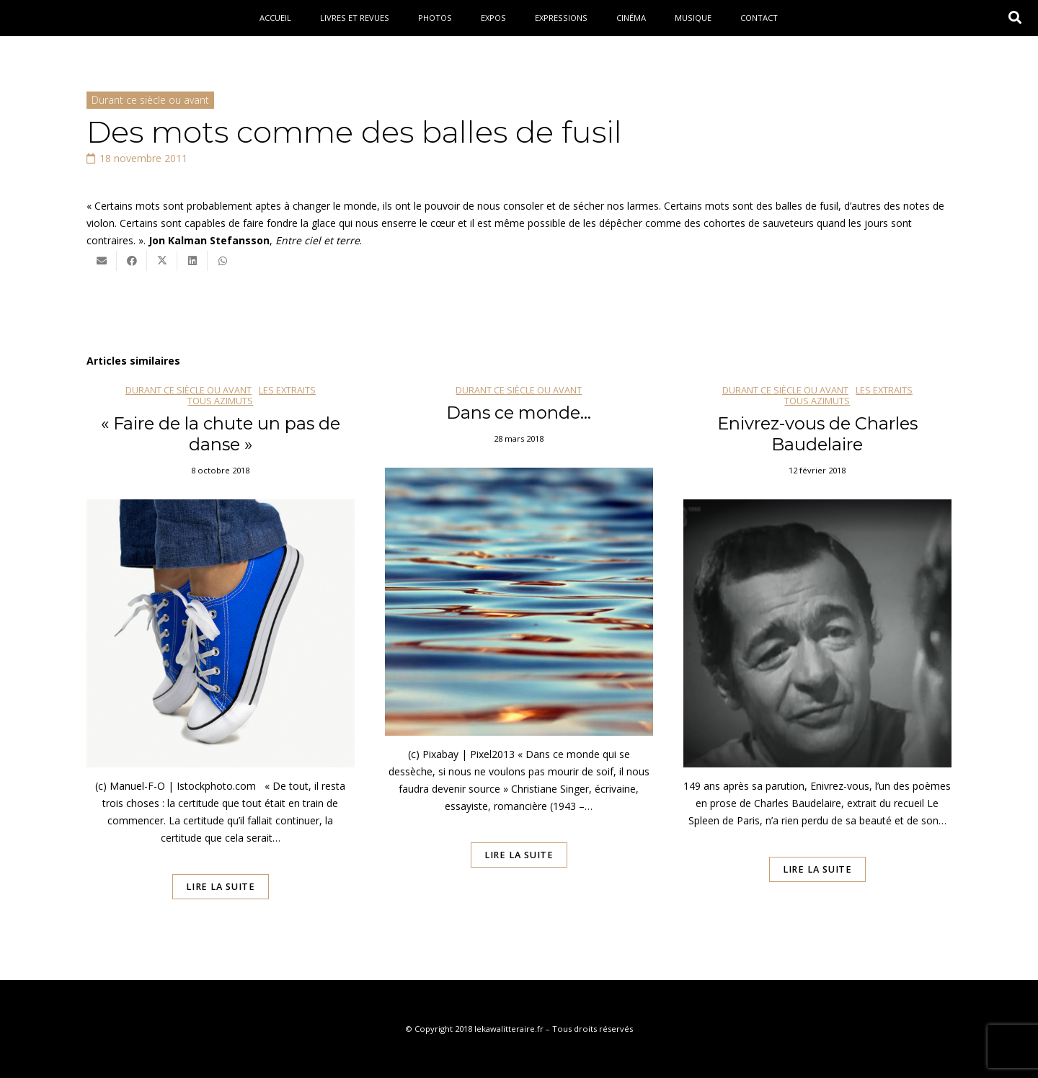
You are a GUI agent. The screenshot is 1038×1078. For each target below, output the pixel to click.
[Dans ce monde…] (519, 662)
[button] (1015, 18)
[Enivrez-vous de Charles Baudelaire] (817, 662)
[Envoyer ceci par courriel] (101, 261)
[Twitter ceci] (162, 261)
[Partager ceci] (132, 261)
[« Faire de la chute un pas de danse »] (220, 662)
